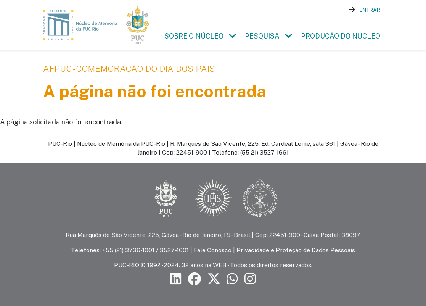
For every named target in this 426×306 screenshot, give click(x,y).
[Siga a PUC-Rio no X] (213, 279)
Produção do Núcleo (340, 36)
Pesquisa (262, 36)
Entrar (370, 10)
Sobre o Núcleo (193, 36)
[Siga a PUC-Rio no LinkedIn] (176, 279)
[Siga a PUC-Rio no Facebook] (194, 279)
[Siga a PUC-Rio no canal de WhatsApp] (232, 279)
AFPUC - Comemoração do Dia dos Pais (129, 69)
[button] (233, 36)
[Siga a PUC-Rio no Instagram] (250, 279)
